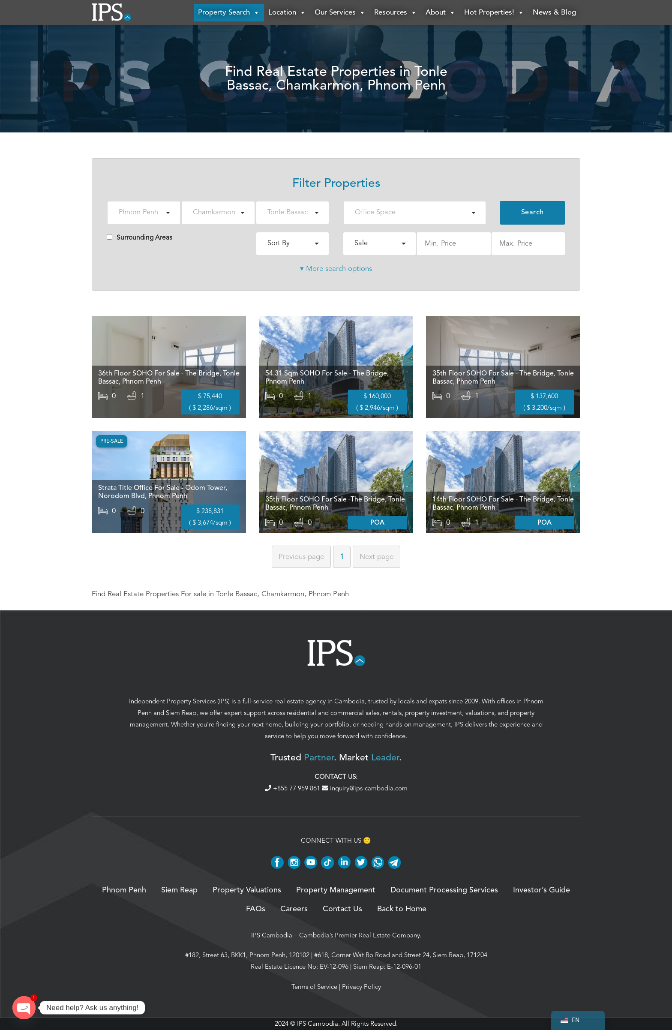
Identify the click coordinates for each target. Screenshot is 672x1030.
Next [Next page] (376, 556)
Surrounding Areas (139, 237)
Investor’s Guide (541, 890)
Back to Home (401, 909)
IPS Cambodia (271, 935)
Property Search (229, 12)
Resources (395, 12)
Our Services (340, 12)
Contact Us (342, 909)
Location (287, 12)
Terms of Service (314, 987)
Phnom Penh (124, 890)
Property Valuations (247, 890)
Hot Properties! (494, 12)
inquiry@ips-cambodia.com (365, 789)
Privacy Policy (361, 987)
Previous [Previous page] (301, 556)
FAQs (255, 909)
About (441, 12)
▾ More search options (336, 268)
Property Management (335, 890)
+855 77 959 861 (293, 789)
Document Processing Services (444, 890)
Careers (294, 909)
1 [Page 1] (342, 556)
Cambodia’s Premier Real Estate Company (359, 935)
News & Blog (554, 12)
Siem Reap (181, 713)
